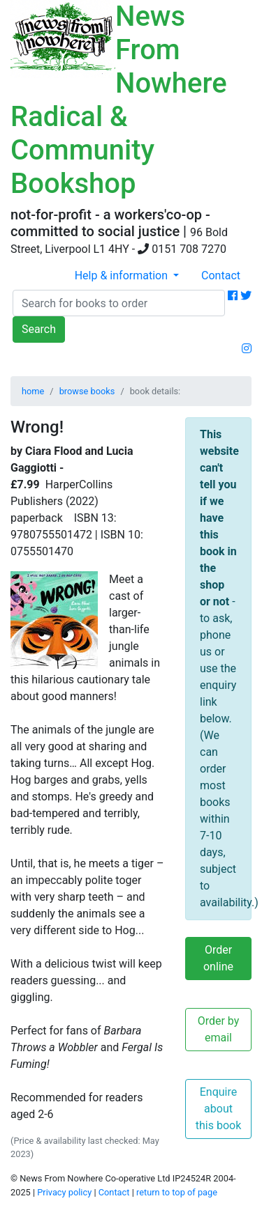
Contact (220, 275)
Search (39, 329)
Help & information (122, 275)
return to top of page (176, 1192)
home (33, 391)
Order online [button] (218, 958)
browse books (87, 391)
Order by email (219, 1029)
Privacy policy (64, 1192)
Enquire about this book (219, 1108)
